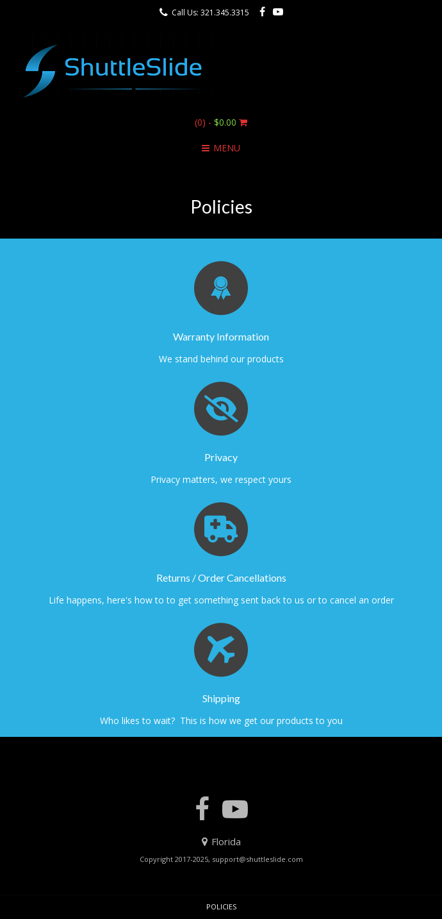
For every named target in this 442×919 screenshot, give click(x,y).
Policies (221, 906)
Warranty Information (221, 336)
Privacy (221, 457)
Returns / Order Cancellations (221, 577)
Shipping (221, 698)
